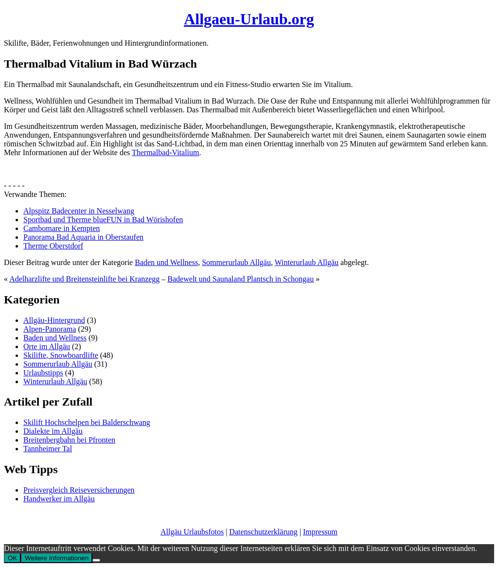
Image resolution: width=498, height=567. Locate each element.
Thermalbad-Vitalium (165, 152)
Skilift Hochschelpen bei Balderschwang (86, 422)
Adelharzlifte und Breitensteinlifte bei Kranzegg (84, 279)
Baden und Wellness (166, 262)
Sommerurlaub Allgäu (236, 262)
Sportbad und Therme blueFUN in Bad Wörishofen (103, 219)
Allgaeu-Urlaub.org (249, 19)
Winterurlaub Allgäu (306, 262)
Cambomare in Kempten (61, 228)
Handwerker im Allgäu (59, 499)
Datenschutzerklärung (263, 532)
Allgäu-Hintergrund (54, 320)
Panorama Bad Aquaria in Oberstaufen (83, 237)
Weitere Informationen (57, 558)
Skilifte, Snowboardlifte (60, 355)
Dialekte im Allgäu (53, 431)
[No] (96, 560)
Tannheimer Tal (47, 448)
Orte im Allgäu (46, 346)
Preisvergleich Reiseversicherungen (79, 490)
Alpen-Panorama (49, 329)
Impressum (320, 532)
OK (12, 558)
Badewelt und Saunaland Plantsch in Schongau (240, 279)
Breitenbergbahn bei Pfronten (69, 440)
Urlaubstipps (43, 373)
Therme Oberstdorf (53, 246)
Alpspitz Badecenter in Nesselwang (78, 211)
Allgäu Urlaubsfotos (192, 532)
